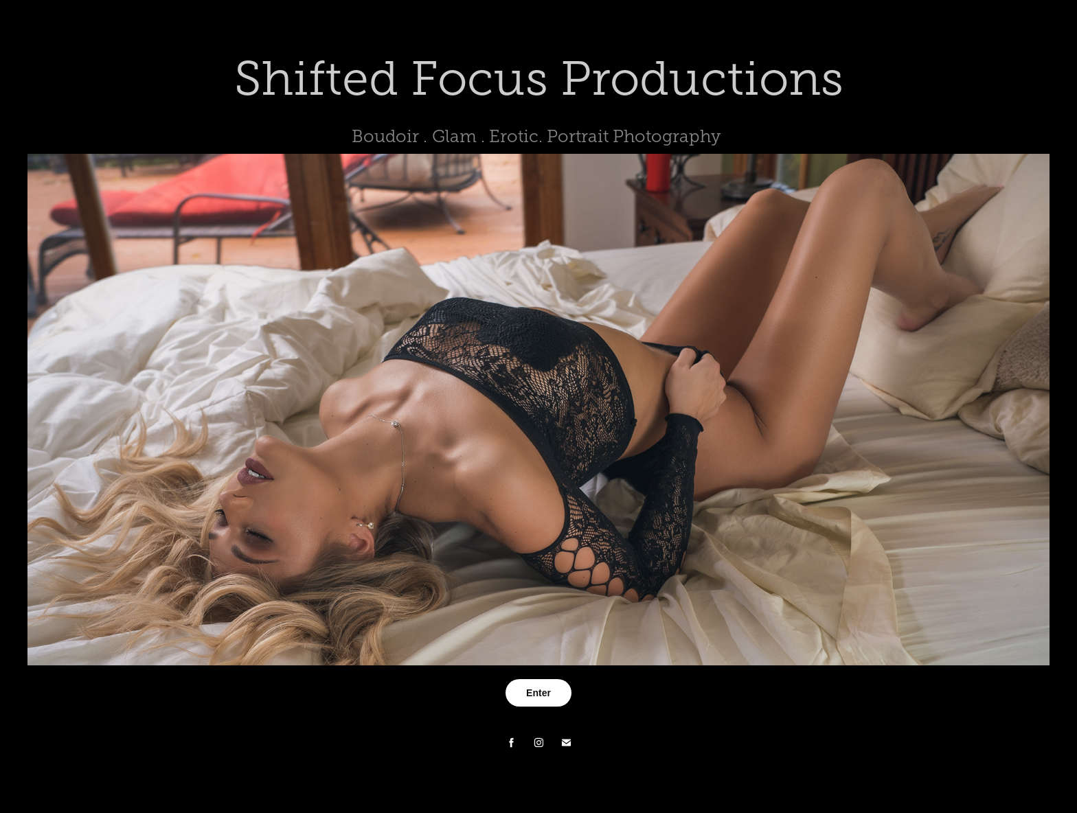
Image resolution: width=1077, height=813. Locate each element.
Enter (538, 692)
